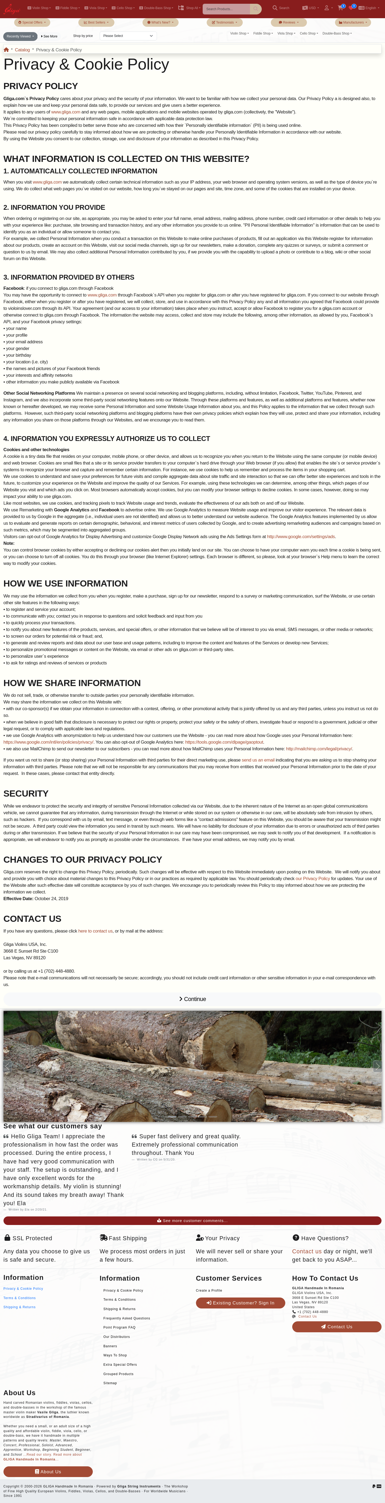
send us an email (258, 760)
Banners (110, 1346)
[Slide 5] (213, 1116)
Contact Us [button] (336, 1326)
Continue (192, 999)
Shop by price (83, 36)
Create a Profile (209, 1290)
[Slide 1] (172, 1116)
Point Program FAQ (119, 1327)
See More (49, 36)
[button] (310, 8)
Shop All (188, 8)
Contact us (307, 1251)
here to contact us (95, 931)
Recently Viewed (19, 36)
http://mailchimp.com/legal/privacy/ (319, 748)
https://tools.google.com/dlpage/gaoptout (224, 742)
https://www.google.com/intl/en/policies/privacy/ (48, 742)
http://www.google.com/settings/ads (301, 536)
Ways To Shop (115, 1355)
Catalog (22, 49)
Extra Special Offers (120, 1365)
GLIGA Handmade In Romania (68, 1486)
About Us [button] (48, 1471)
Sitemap (110, 1383)
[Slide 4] (202, 1116)
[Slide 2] (182, 1116)
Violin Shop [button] (37, 8)
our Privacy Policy (313, 878)
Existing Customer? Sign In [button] (241, 1303)
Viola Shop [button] (94, 8)
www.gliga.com (65, 112)
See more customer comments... (192, 1221)
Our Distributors (116, 1337)
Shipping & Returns (19, 1307)
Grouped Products (118, 1374)
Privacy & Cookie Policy (23, 1289)
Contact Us (307, 1316)
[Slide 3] (192, 1116)
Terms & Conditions (19, 1298)
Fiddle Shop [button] (66, 8)
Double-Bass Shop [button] (155, 8)
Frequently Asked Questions (126, 1318)
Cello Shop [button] (122, 8)
